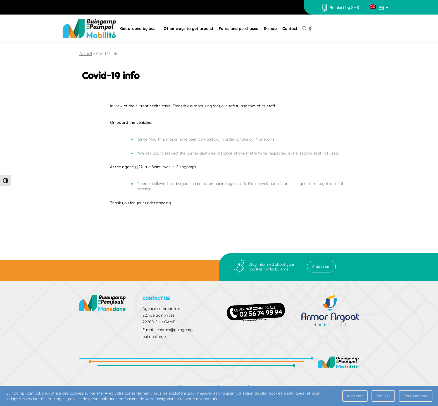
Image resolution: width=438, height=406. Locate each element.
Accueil (85, 53)
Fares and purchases (238, 28)
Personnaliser (416, 395)
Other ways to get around (188, 28)
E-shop (270, 28)
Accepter (355, 395)
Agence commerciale (161, 308)
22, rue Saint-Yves (158, 315)
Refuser (383, 395)
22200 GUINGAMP (158, 321)
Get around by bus (137, 28)
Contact (289, 28)
